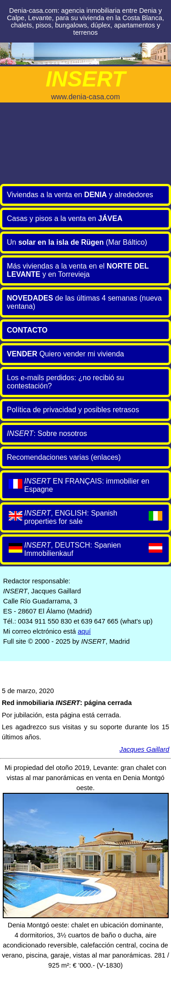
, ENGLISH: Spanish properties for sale (85, 517)
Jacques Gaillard (144, 749)
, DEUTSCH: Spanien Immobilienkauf (85, 549)
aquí (84, 631)
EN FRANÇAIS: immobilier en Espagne (78, 485)
